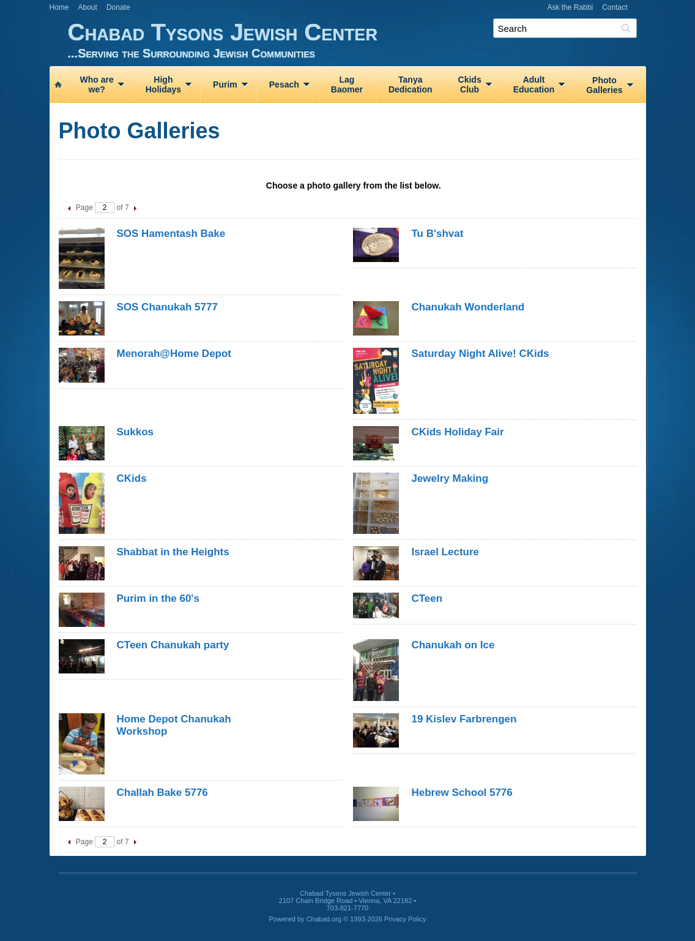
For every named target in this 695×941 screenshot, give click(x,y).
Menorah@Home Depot (174, 353)
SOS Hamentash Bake (171, 233)
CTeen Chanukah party (173, 645)
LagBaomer (347, 84)
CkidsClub (469, 84)
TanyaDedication (410, 84)
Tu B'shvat (437, 233)
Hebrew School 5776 (461, 792)
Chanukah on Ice (452, 645)
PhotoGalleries (604, 85)
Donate (118, 7)
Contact (614, 7)
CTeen (426, 598)
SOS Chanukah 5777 (167, 307)
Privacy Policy (405, 919)
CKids (132, 478)
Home (59, 7)
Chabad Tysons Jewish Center (357, 39)
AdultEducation (534, 84)
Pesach (284, 84)
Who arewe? (97, 84)
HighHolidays (163, 84)
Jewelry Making (449, 478)
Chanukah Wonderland (467, 307)
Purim (225, 84)
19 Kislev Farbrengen (463, 719)
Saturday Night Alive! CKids (480, 353)
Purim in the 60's (158, 598)
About (87, 7)
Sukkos (135, 432)
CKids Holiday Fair (457, 432)
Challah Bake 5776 (162, 792)
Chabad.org (324, 919)
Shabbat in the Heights (173, 552)
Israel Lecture (445, 552)
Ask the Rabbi (570, 7)
